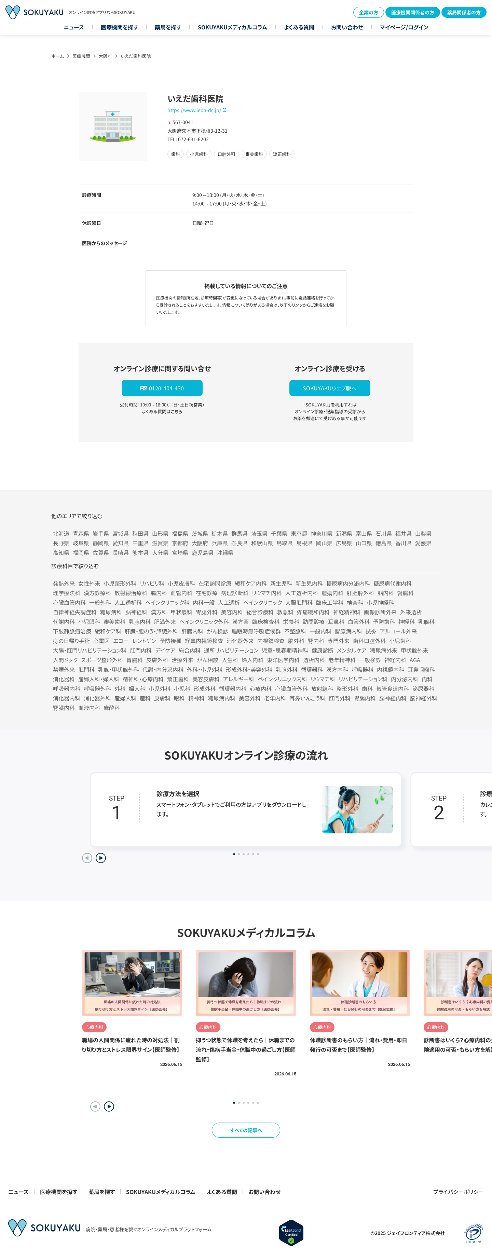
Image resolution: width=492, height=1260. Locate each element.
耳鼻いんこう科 (307, 698)
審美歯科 (114, 621)
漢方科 (159, 612)
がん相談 (207, 660)
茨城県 (200, 533)
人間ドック (65, 660)
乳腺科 (426, 621)
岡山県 (324, 543)
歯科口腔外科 (369, 640)
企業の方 (368, 12)
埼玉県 (259, 533)
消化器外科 (97, 698)
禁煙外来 (64, 669)
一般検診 (370, 660)
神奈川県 (321, 533)
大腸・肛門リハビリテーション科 (89, 650)
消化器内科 (66, 698)
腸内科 (159, 593)
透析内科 (314, 660)
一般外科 (100, 602)
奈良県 (239, 543)
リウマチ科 (323, 679)
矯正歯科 (178, 679)
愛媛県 (423, 543)
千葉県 (279, 533)
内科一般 (204, 602)
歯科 (367, 688)
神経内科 (395, 660)
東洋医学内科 (283, 660)
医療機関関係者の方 (412, 12)
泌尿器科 (423, 688)
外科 (119, 688)
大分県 (160, 552)
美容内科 (232, 612)
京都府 (180, 543)
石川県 (383, 533)
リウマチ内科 (267, 593)
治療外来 (182, 660)
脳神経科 (136, 612)
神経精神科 (346, 612)
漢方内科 (337, 669)
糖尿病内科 (221, 698)
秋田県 (140, 533)
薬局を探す (168, 27)
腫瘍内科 (332, 593)
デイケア (165, 650)
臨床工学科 (329, 602)
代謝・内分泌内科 (162, 669)
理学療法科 (66, 593)
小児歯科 (400, 640)
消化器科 (64, 679)
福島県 (180, 533)
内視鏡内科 (390, 669)
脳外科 (296, 640)
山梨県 (423, 533)
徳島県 (383, 543)
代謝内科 (64, 621)
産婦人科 (125, 698)
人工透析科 (128, 602)
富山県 (364, 533)
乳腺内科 (140, 621)
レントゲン (144, 640)
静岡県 (101, 543)
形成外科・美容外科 (249, 669)
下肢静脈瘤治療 (72, 631)
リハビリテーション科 (363, 679)
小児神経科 (380, 602)
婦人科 (137, 688)
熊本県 (140, 552)
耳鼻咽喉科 (421, 669)
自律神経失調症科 (75, 612)
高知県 (61, 552)
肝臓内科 (192, 631)
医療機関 (81, 56)
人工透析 (229, 602)
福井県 (403, 533)
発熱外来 (64, 583)
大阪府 (105, 56)
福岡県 (81, 552)
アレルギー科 (238, 679)
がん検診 (217, 631)
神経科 (406, 621)
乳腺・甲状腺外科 (118, 669)
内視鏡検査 (271, 640)
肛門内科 (141, 650)
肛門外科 (340, 698)
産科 (145, 698)
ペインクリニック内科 (282, 679)
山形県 (160, 533)
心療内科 (261, 688)
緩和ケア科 (108, 631)
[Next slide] (101, 858)
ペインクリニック (262, 602)
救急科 (285, 612)
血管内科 (181, 593)
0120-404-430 (166, 388)
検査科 (355, 602)
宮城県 (120, 533)
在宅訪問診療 (215, 583)
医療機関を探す (119, 27)
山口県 (364, 543)
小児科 (182, 688)
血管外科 (359, 621)
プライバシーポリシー (458, 1192)
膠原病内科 (348, 631)
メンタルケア (352, 650)
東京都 (299, 533)
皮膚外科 (157, 660)
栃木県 (219, 533)
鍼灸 (371, 631)
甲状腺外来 (414, 650)
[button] (109, 1106)
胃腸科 (134, 660)
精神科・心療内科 (143, 679)
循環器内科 (232, 688)
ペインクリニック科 (167, 602)
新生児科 (281, 583)
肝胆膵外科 (360, 593)
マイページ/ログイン (404, 27)
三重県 (140, 543)
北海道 (61, 533)
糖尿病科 (111, 612)
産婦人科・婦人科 (98, 679)
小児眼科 (89, 621)
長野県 (61, 543)
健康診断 (322, 650)
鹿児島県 (203, 552)
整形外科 (347, 688)
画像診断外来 (380, 612)
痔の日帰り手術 (71, 640)
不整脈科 (295, 631)
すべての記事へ (246, 1130)
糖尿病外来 (383, 650)
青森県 (81, 533)
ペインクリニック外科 (204, 621)
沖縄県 (225, 552)
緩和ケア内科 (251, 583)
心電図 (101, 640)
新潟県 (344, 533)
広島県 (344, 543)
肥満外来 (165, 621)
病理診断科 (234, 593)
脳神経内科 (393, 698)
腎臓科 (405, 593)
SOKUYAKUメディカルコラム (232, 27)
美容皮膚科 (206, 679)
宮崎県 (180, 552)
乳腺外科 (287, 669)
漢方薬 (240, 621)
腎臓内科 (64, 707)
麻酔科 (112, 707)
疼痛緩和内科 (313, 612)
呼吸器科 (362, 669)
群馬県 (239, 533)
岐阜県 (81, 543)
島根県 (304, 543)
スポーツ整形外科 (102, 660)
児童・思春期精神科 (285, 650)
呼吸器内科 (66, 688)
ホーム (57, 56)
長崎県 (120, 552)
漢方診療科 (97, 593)
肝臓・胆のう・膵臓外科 (151, 631)
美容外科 (250, 698)
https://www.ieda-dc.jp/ (194, 110)
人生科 (230, 660)
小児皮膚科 (181, 583)
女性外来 (89, 583)
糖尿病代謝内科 (392, 583)
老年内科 (275, 698)
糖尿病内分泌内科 (348, 583)
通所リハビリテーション (231, 650)
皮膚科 (162, 698)
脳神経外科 (423, 698)
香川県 (403, 543)
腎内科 (316, 640)
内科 (427, 679)
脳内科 (386, 593)
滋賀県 (160, 543)
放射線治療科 (130, 593)
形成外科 (205, 688)
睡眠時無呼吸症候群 (256, 631)
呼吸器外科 (97, 688)
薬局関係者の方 (464, 12)
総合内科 (190, 650)
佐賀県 (101, 552)
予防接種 (170, 640)
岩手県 (101, 533)
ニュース (74, 27)
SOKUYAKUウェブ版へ (330, 388)
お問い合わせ (347, 27)
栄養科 (291, 621)
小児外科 (159, 688)
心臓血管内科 (69, 602)
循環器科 (312, 669)
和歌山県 (262, 543)
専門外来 (339, 640)
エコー (121, 640)
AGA (415, 660)
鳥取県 (284, 543)
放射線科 (322, 688)
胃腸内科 (365, 698)
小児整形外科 (120, 583)
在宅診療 (207, 593)
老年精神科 (342, 660)
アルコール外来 (398, 631)
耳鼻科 (336, 621)
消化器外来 (240, 640)
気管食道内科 (392, 688)
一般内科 (320, 631)
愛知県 (120, 543)
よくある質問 (299, 27)
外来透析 (411, 612)
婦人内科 (252, 660)
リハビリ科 (152, 583)
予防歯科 (384, 621)
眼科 (179, 698)
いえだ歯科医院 (136, 56)
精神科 (196, 698)
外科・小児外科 (204, 669)
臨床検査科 (265, 621)
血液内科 (89, 707)
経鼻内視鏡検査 (204, 640)
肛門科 (86, 669)
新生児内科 (309, 583)
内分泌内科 (404, 679)
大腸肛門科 (299, 602)
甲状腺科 (181, 612)
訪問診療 (314, 621)
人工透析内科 (301, 593)
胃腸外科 (207, 612)
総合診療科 (260, 612)
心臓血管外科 (291, 688)
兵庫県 (219, 543)
